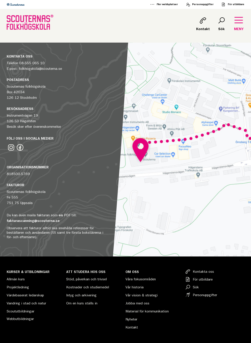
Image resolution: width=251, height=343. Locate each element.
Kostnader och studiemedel (87, 287)
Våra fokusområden (140, 279)
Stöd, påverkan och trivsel (86, 279)
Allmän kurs (16, 279)
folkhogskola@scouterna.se (40, 68)
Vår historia (134, 287)
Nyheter (131, 319)
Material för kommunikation (147, 311)
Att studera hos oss (85, 272)
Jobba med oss (137, 303)
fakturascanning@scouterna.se (33, 221)
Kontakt (131, 327)
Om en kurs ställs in (81, 303)
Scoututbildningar (20, 311)
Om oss (132, 272)
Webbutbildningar (20, 319)
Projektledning (18, 287)
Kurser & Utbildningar (28, 272)
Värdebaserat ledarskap (25, 295)
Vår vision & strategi (141, 295)
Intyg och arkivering (81, 295)
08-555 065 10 (32, 63)
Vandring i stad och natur (26, 303)
